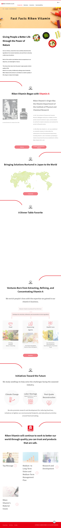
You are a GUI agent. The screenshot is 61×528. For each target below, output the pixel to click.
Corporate (19, 5)
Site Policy (11, 525)
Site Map (15, 525)
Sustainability (39, 5)
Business (26, 5)
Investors (31, 5)
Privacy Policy (5, 525)
